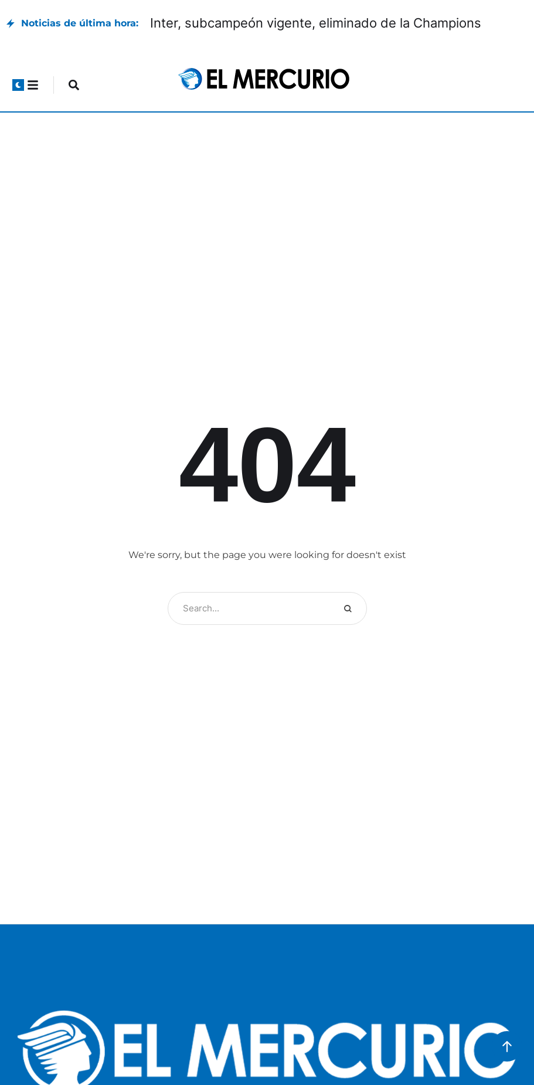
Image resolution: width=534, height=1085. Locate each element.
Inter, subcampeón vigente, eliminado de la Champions (315, 22)
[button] (18, 85)
